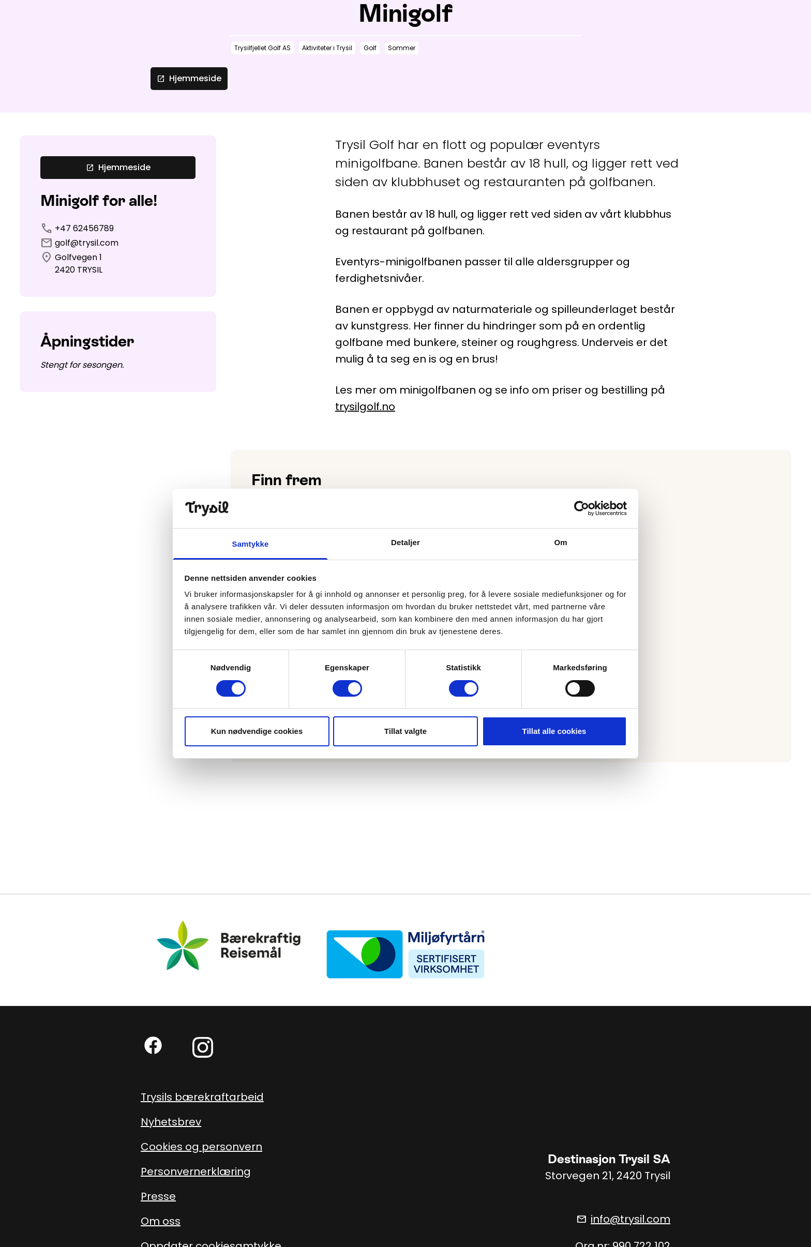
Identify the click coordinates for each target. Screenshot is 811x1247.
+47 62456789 (84, 228)
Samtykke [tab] (250, 543)
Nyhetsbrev (171, 1122)
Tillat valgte (405, 731)
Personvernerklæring (196, 1171)
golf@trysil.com (86, 243)
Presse (158, 1196)
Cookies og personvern (201, 1146)
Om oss (161, 1221)
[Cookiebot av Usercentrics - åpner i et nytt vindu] (581, 508)
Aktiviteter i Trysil (327, 47)
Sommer (401, 47)
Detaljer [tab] (405, 542)
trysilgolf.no (365, 406)
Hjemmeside (189, 78)
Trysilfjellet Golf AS (262, 47)
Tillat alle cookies (554, 731)
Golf (370, 47)
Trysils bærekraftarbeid (202, 1097)
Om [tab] (560, 542)
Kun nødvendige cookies (257, 731)
